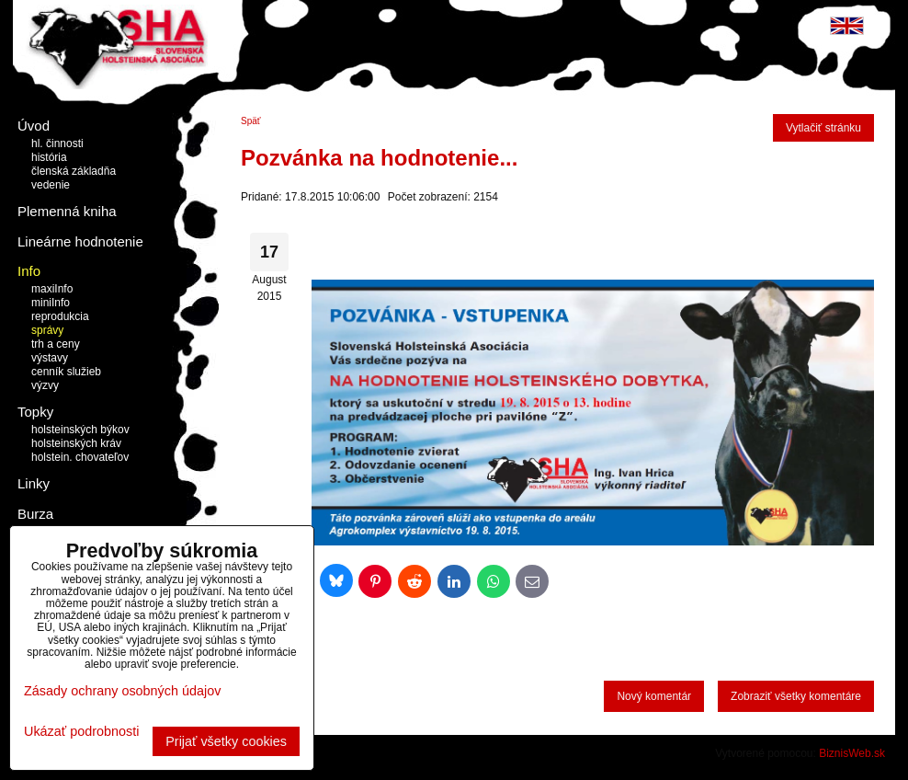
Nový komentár (654, 696)
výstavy (49, 357)
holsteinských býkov (80, 429)
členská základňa (73, 171)
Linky (33, 483)
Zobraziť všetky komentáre (796, 696)
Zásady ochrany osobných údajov (122, 690)
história (49, 157)
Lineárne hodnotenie (80, 241)
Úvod (33, 125)
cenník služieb (66, 371)
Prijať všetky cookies (226, 741)
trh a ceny (55, 344)
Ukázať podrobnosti (81, 732)
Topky (35, 411)
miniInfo (50, 302)
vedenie (50, 184)
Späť (251, 121)
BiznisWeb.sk (852, 753)
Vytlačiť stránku (823, 127)
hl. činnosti (57, 143)
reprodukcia (60, 316)
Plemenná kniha (67, 211)
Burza (35, 514)
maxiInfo (52, 288)
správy (47, 330)
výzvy (45, 385)
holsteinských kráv (76, 443)
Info (28, 271)
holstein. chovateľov (80, 457)
